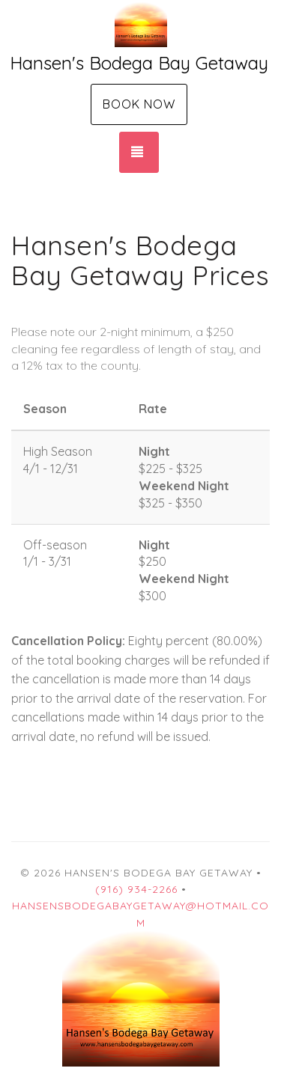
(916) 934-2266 (136, 889)
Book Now (139, 104)
